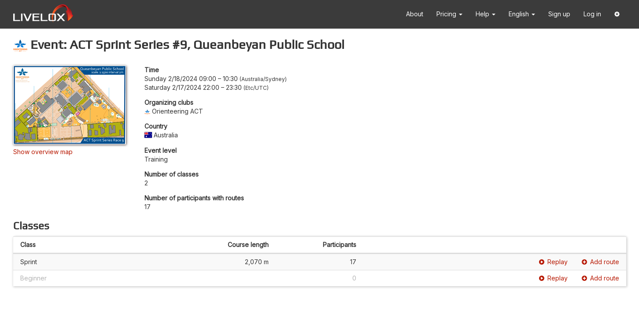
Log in (592, 14)
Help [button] (485, 14)
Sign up (559, 14)
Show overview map (43, 151)
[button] (617, 14)
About (414, 14)
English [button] (522, 14)
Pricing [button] (449, 14)
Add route (600, 261)
